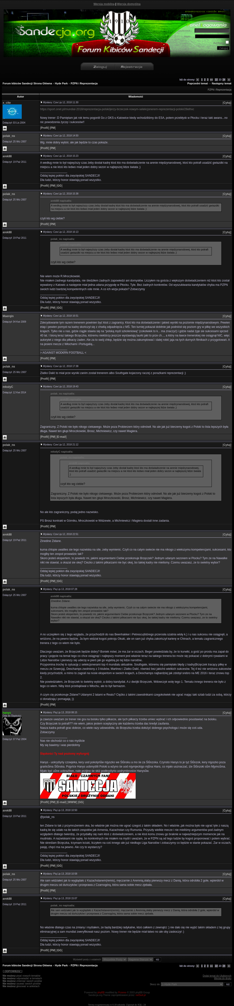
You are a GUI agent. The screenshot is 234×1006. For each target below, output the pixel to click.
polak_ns (9, 136)
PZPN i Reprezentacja (84, 83)
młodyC (8, 387)
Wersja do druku (222, 978)
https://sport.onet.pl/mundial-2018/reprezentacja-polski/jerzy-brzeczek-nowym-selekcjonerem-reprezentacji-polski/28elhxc (117, 109)
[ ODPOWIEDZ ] (12, 971)
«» (211, 79)
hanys (7, 712)
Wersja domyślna (128, 4)
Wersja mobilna (104, 4)
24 (224, 79)
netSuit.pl (141, 995)
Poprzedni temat (197, 83)
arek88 (7, 156)
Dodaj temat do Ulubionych (217, 975)
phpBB (101, 992)
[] (227, 102)
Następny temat (221, 83)
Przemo (122, 992)
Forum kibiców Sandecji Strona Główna (27, 83)
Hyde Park (61, 83)
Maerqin (8, 316)
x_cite (7, 102)
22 (216, 79)
